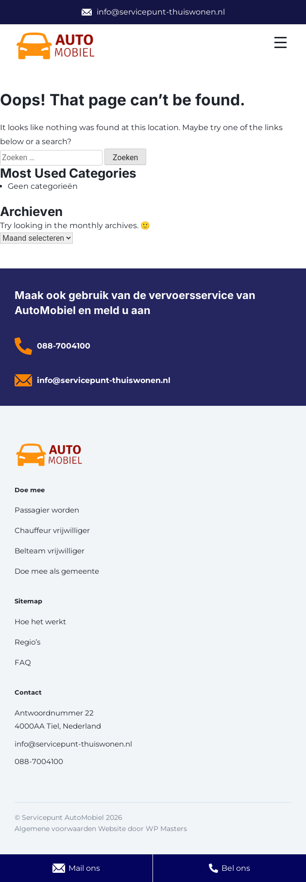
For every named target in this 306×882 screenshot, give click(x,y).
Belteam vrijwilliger (50, 550)
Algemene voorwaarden (55, 828)
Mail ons (84, 868)
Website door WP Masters (142, 828)
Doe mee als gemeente (57, 571)
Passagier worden (47, 510)
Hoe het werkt (40, 621)
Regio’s (27, 642)
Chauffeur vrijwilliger (52, 530)
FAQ (23, 662)
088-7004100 (63, 345)
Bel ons (235, 868)
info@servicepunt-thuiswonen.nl (161, 12)
